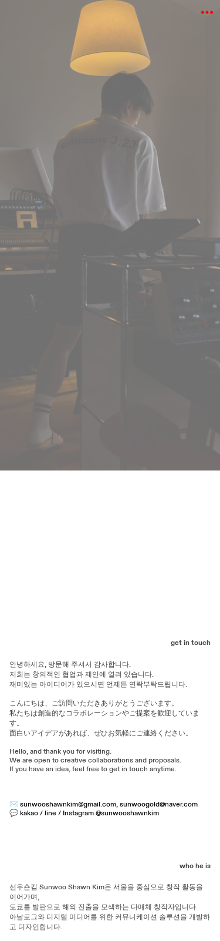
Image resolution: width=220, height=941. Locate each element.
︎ (207, 13)
